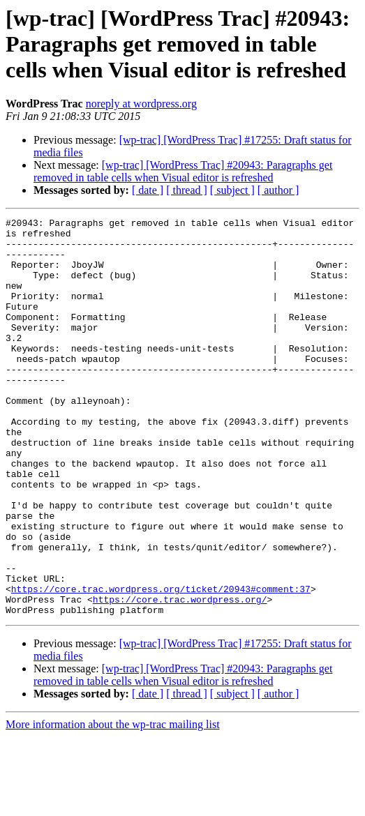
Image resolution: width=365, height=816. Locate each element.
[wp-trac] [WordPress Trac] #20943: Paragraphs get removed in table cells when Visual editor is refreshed (182, 171)
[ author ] (278, 190)
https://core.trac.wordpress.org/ (180, 676)
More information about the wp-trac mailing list (113, 804)
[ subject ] (232, 190)
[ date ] (147, 190)
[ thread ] (186, 190)
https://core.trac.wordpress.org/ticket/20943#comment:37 (161, 664)
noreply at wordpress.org (141, 103)
